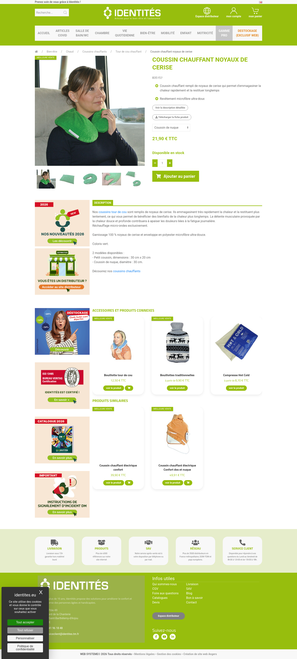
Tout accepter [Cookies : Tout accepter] (25, 622)
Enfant (185, 33)
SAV (189, 589)
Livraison (192, 584)
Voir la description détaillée (170, 107)
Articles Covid (62, 33)
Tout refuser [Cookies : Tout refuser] (25, 630)
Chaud (69, 51)
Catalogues (160, 598)
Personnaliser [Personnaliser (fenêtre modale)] (25, 638)
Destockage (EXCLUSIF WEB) (247, 33)
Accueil (44, 33)
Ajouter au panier (175, 176)
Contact (191, 602)
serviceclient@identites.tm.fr (62, 633)
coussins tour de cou (113, 212)
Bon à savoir (194, 598)
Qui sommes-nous (164, 584)
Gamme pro (224, 33)
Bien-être (147, 33)
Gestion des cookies (169, 654)
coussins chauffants (127, 271)
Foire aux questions (165, 593)
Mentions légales (144, 654)
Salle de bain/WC (82, 33)
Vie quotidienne (124, 33)
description (102, 202)
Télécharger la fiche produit (171, 117)
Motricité (205, 33)
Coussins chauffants (94, 51)
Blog (189, 593)
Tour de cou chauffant (128, 51)
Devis (156, 602)
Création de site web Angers (200, 654)
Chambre (102, 33)
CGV (155, 589)
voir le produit (113, 388)
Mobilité (168, 33)
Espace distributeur (168, 615)
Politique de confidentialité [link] (25, 648)
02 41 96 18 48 (54, 628)
